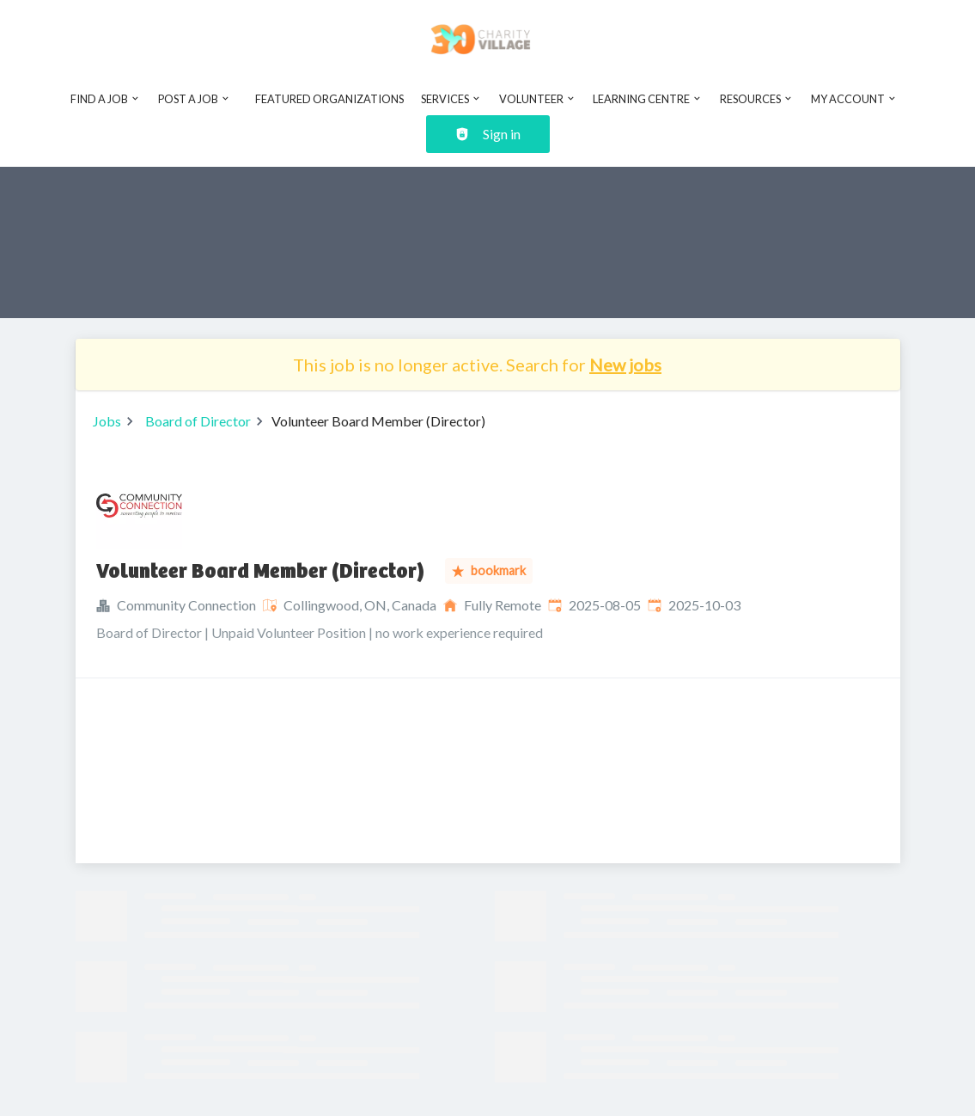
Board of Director (198, 421)
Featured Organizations (329, 99)
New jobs (625, 364)
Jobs (107, 421)
